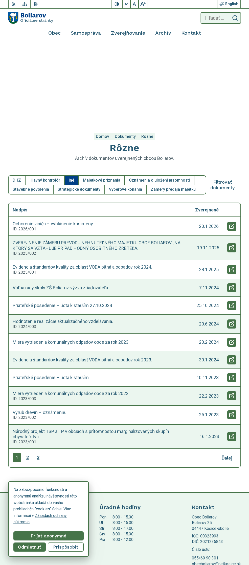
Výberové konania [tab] (125, 112)
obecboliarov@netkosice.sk (216, 487)
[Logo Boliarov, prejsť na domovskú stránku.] (30, 18)
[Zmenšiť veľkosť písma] (127, 4)
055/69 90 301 (205, 481)
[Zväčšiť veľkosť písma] (143, 4)
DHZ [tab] (17, 103)
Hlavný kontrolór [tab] (45, 103)
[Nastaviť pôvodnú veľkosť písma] (135, 4)
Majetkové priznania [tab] (101, 103)
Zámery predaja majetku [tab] (173, 112)
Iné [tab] (71, 103)
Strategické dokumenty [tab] (79, 112)
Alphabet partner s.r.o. (75, 516)
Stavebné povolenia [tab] (31, 112)
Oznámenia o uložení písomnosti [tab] (159, 103)
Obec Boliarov (50, 520)
